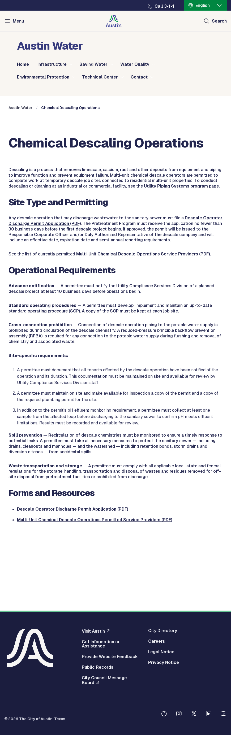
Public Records (97, 667)
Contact (139, 77)
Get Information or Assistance (101, 644)
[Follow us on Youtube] (223, 714)
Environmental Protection (43, 77)
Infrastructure (52, 64)
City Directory (162, 631)
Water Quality (134, 64)
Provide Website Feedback (110, 657)
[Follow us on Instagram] (179, 714)
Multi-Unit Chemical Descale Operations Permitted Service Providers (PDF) (94, 592)
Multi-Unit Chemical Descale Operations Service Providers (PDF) (143, 326)
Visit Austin (93, 631)
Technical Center (100, 77)
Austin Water (20, 179)
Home (23, 64)
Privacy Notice (163, 662)
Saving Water (93, 64)
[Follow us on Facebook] (164, 714)
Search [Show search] (219, 21)
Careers (156, 641)
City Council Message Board (104, 680)
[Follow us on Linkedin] (209, 714)
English (202, 5)
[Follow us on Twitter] (194, 714)
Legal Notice (161, 652)
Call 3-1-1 (164, 6)
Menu (18, 21)
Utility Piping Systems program (176, 258)
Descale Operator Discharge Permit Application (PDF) (72, 581)
